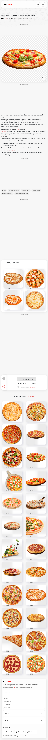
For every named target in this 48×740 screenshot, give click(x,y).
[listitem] (8, 732)
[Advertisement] (24, 30)
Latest (6, 698)
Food (17, 129)
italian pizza (25, 190)
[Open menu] (43, 4)
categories (11, 150)
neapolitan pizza (7, 193)
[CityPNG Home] (7, 4)
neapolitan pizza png (22, 193)
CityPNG (3, 131)
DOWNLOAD (26, 379)
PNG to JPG (7, 707)
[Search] (38, 4)
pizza (4, 190)
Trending (7, 704)
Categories (7, 701)
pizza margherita (14, 190)
